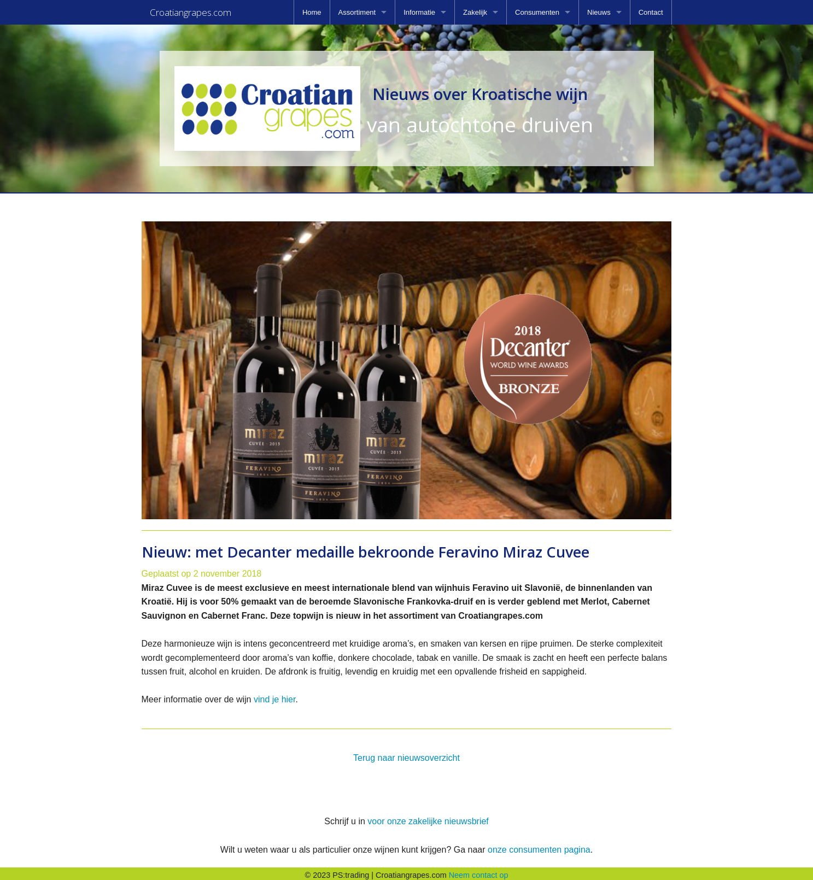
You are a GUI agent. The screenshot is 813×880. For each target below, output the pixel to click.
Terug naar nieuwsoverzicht (406, 754)
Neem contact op (478, 871)
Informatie (419, 12)
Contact (651, 12)
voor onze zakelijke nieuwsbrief (427, 818)
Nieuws (599, 12)
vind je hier (275, 696)
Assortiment (357, 12)
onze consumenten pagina (539, 846)
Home (311, 12)
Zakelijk (475, 12)
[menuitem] (312, 12)
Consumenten (537, 12)
